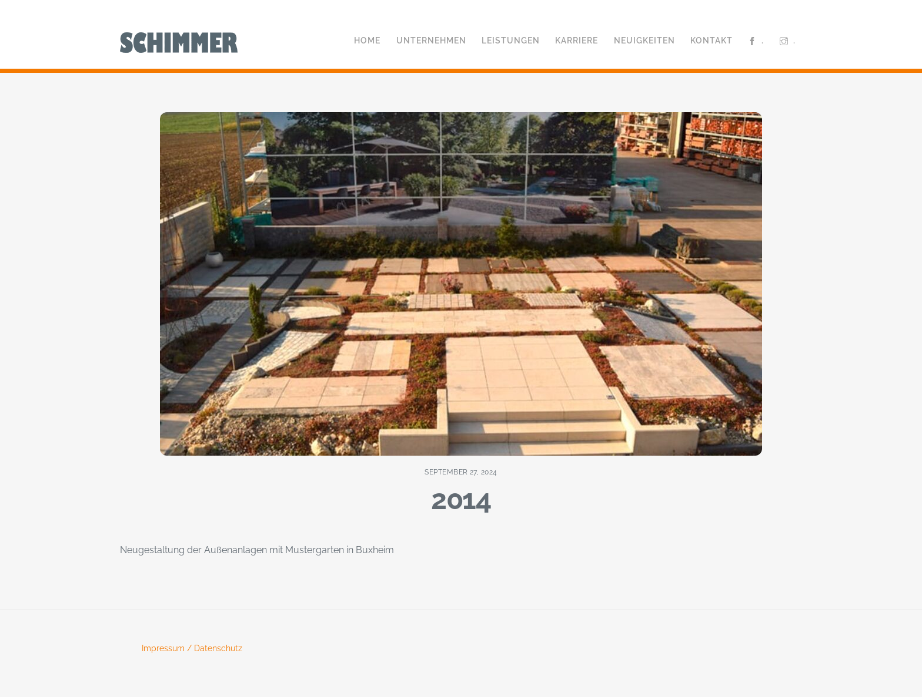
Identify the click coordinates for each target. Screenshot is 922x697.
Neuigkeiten (644, 40)
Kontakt (711, 40)
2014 (460, 499)
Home (367, 40)
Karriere (576, 40)
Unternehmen (431, 40)
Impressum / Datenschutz (192, 648)
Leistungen (511, 40)
